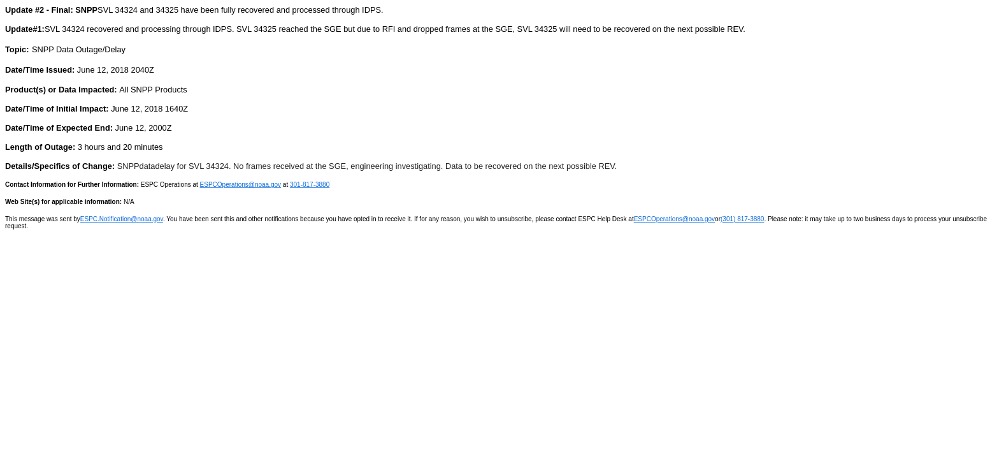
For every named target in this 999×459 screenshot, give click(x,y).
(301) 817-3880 (742, 218)
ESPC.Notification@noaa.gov (121, 218)
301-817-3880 (309, 184)
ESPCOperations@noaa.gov (240, 184)
